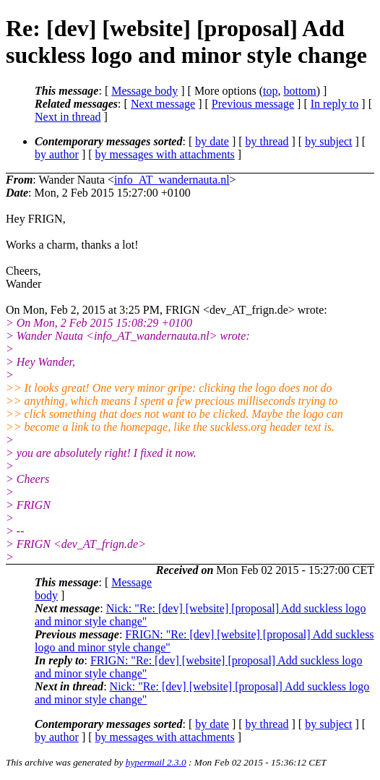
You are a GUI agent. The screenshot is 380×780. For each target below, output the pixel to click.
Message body (144, 91)
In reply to (335, 104)
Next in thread (68, 117)
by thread (267, 141)
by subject (328, 141)
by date (212, 141)
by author (57, 154)
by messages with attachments (165, 154)
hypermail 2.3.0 (156, 762)
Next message (163, 104)
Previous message (253, 104)
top (270, 91)
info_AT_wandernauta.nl (172, 179)
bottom (299, 91)
